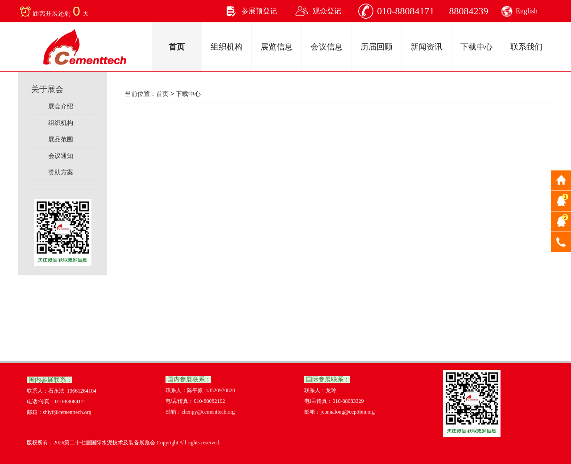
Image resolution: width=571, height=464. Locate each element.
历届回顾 (376, 46)
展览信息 (277, 46)
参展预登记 (259, 11)
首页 (177, 46)
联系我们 (526, 46)
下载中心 (476, 46)
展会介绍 (59, 106)
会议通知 (59, 155)
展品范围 (59, 139)
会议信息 (326, 46)
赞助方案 (59, 172)
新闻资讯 (426, 46)
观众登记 (327, 11)
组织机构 (227, 46)
